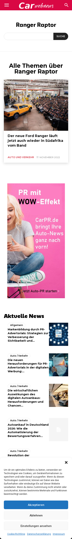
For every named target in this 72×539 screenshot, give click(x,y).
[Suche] (60, 36)
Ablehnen (36, 515)
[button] (66, 462)
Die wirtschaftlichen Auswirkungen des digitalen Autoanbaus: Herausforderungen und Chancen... (25, 398)
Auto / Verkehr (19, 355)
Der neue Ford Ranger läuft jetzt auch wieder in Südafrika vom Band (35, 141)
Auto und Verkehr (21, 157)
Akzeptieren (36, 505)
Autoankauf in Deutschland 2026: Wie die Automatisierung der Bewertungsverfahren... (28, 430)
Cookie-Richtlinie (16, 534)
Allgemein (16, 325)
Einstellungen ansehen (36, 526)
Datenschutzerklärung (39, 534)
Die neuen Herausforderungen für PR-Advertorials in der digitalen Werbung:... (28, 365)
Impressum (59, 534)
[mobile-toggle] (6, 5)
